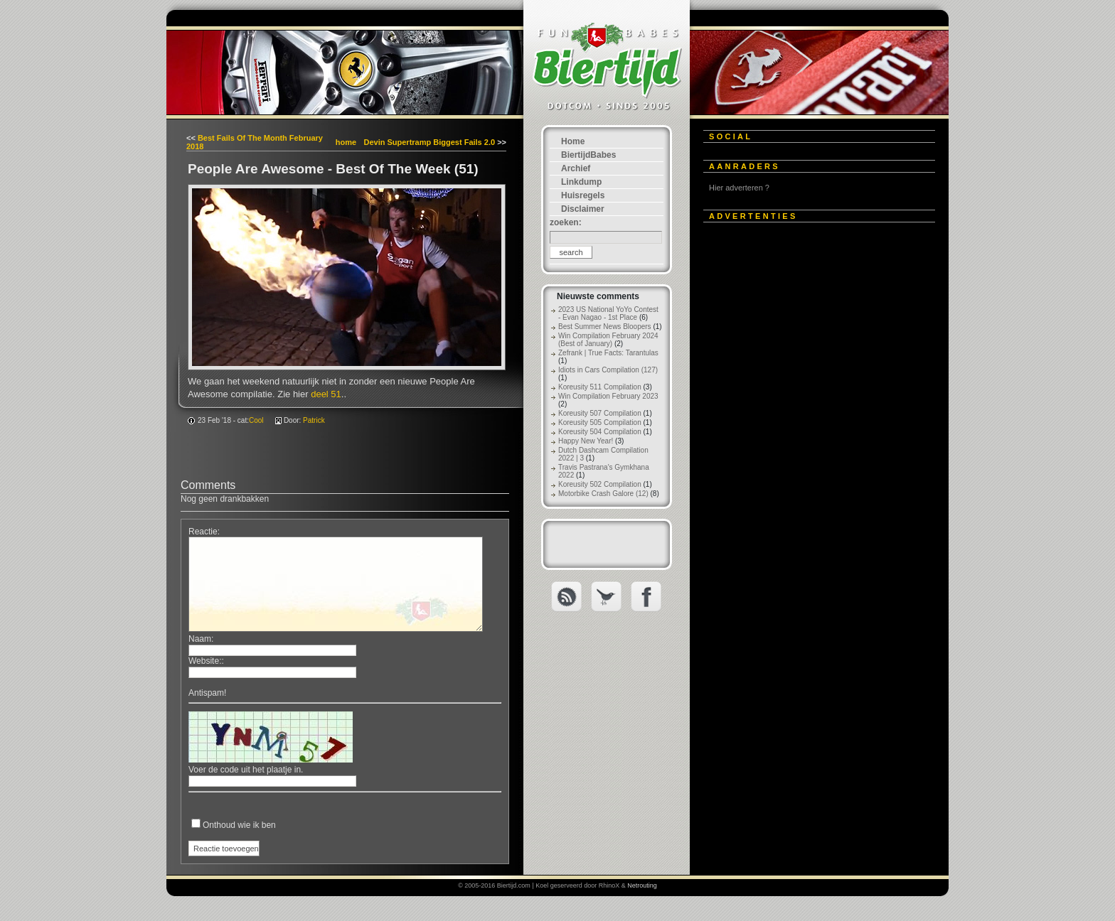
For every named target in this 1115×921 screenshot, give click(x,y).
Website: (204, 661)
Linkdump (581, 182)
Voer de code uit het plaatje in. (245, 770)
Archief (575, 168)
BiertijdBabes (588, 155)
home (346, 142)
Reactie (203, 532)
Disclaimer (582, 209)
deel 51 (326, 394)
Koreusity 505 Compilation (599, 422)
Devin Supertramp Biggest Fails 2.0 (429, 142)
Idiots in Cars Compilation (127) (608, 370)
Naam (199, 639)
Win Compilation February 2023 (608, 396)
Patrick (314, 420)
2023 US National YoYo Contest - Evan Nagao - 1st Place (608, 313)
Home (573, 141)
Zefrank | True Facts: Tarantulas (608, 353)
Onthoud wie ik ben (239, 825)
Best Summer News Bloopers (604, 326)
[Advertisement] (810, 445)
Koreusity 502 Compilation (599, 484)
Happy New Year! (585, 441)
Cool (256, 420)
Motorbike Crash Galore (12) (603, 493)
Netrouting (642, 885)
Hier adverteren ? (739, 187)
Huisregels (582, 195)
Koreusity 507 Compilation (599, 413)
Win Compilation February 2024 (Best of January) (608, 340)
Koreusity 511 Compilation (599, 387)
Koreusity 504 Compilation (599, 432)
